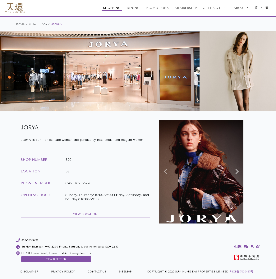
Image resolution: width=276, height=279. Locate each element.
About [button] (240, 8)
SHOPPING (112, 8)
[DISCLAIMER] (29, 272)
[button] (165, 172)
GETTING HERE (215, 8)
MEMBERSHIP (186, 8)
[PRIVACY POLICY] (63, 272)
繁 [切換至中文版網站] (266, 8)
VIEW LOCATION (85, 214)
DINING (133, 8)
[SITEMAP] (125, 272)
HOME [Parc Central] (20, 24)
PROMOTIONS (157, 8)
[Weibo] (258, 246)
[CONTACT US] (97, 272)
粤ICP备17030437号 (241, 271)
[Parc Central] (15, 8)
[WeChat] (246, 246)
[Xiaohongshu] (238, 246)
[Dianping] (252, 246)
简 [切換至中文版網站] (256, 8)
